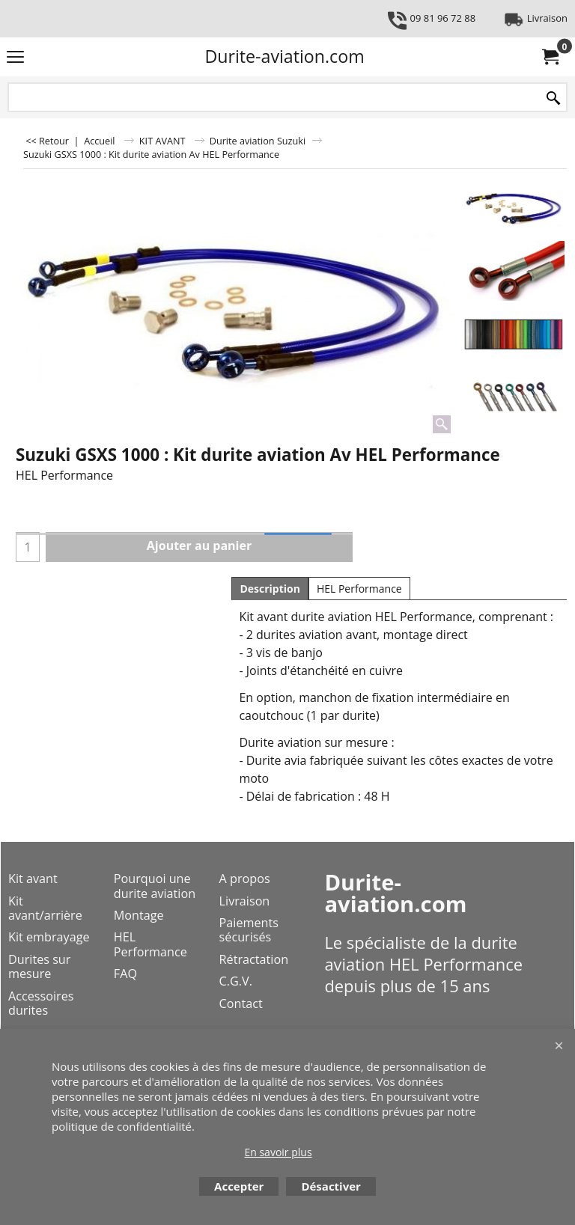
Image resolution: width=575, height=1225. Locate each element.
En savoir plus (277, 1152)
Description (270, 588)
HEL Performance (359, 588)
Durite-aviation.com (284, 56)
